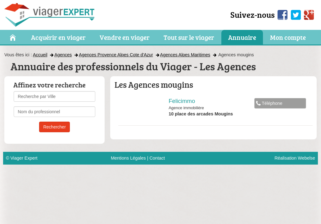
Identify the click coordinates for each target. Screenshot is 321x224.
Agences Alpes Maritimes (185, 54)
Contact (157, 158)
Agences (63, 54)
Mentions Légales (128, 158)
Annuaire (242, 37)
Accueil (40, 54)
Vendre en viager (125, 37)
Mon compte (288, 37)
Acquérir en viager (58, 37)
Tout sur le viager (189, 37)
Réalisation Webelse (294, 158)
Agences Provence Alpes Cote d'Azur (116, 54)
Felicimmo (182, 101)
